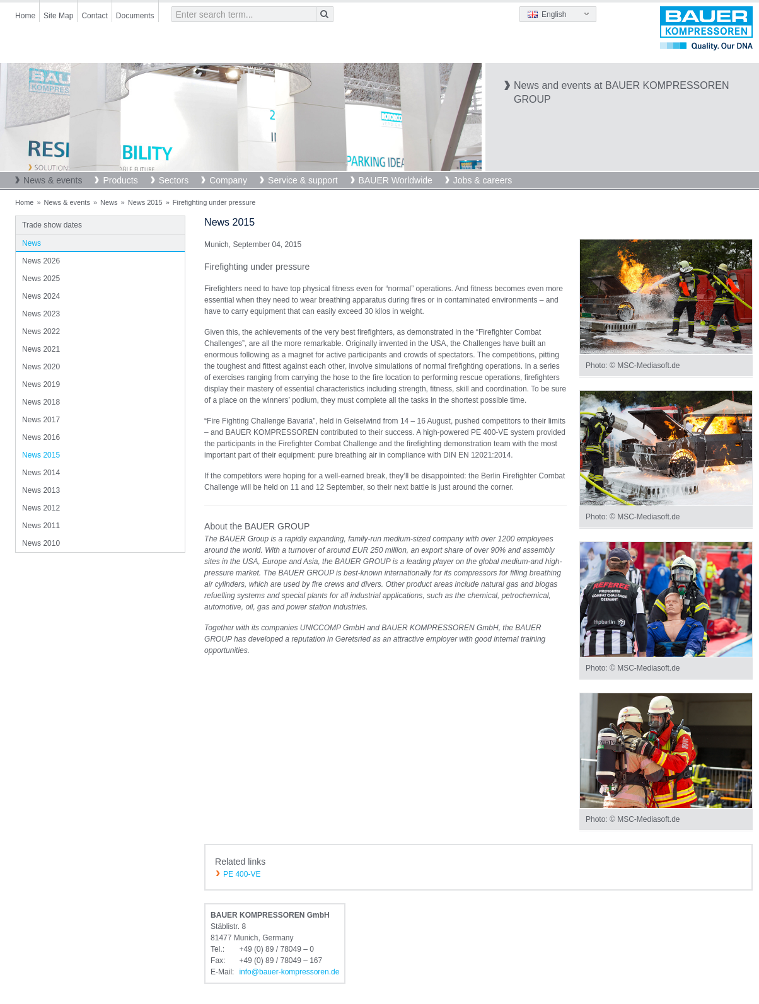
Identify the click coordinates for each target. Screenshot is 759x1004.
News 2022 (41, 331)
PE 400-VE (241, 874)
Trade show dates (52, 225)
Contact (94, 15)
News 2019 (41, 384)
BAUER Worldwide (395, 180)
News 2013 (41, 490)
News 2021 (41, 349)
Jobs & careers (482, 180)
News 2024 (41, 296)
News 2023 (41, 313)
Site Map (58, 15)
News (109, 202)
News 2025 (41, 278)
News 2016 (41, 437)
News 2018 (41, 402)
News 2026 (41, 261)
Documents (135, 15)
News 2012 (41, 508)
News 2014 (41, 472)
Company (228, 180)
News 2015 (145, 202)
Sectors (173, 180)
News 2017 (41, 419)
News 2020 (41, 366)
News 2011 (41, 525)
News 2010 (41, 543)
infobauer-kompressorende (289, 971)
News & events (52, 180)
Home (25, 15)
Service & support (303, 180)
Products (120, 180)
